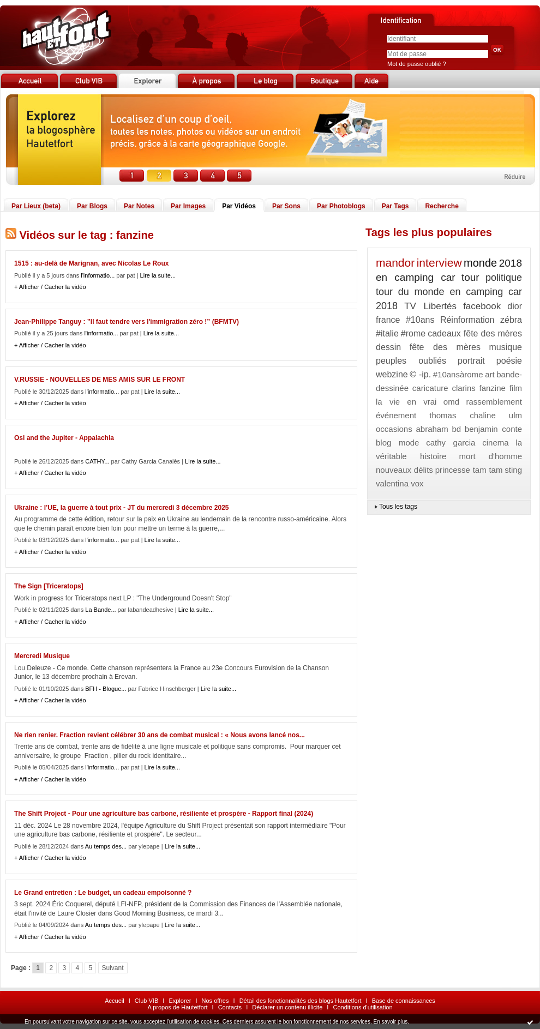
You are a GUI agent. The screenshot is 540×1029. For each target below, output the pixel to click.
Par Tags (395, 206)
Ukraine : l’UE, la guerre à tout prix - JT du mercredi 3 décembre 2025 (121, 508)
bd (456, 429)
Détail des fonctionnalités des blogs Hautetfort (300, 1000)
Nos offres (215, 1000)
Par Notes (139, 206)
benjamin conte (493, 429)
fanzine (492, 388)
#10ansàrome (458, 374)
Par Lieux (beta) (36, 206)
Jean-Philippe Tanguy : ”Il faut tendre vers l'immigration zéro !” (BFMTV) (126, 322)
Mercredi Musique (42, 656)
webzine (392, 374)
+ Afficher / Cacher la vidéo (50, 287)
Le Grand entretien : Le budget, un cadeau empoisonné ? (102, 892)
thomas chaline (462, 415)
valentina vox (400, 483)
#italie (387, 333)
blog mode (397, 442)
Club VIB (146, 1000)
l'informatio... (98, 275)
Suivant (113, 968)
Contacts (230, 1007)
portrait (471, 360)
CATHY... (97, 461)
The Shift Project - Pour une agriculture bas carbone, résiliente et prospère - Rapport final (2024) (163, 813)
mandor (395, 262)
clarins (463, 388)
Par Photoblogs (341, 206)
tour (470, 277)
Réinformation (467, 319)
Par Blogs (92, 206)
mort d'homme (490, 456)
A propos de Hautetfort (177, 1007)
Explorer (180, 1000)
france (388, 319)
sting (513, 469)
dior (514, 306)
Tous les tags (398, 506)
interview (439, 262)
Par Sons (286, 206)
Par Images (188, 206)
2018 (510, 263)
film (515, 388)
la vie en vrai (406, 401)
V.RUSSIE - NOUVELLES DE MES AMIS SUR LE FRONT (99, 379)
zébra (511, 319)
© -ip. (420, 374)
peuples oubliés (411, 360)
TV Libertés (430, 306)
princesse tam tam (469, 469)
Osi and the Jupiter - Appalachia (64, 438)
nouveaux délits (404, 469)
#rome (413, 333)
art (490, 374)
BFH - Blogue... (105, 688)
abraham (432, 429)
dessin (388, 347)
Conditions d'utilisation (362, 1007)
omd (451, 401)
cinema (495, 442)
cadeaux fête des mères (475, 333)
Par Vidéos (239, 206)
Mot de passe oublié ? (416, 64)
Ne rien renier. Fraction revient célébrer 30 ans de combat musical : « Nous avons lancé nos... (159, 735)
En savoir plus (390, 1022)
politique (503, 277)
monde (480, 263)
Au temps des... (106, 846)
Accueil (114, 1000)
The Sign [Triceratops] (48, 586)
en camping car (415, 277)
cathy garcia (450, 442)
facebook (482, 306)
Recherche (441, 206)
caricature (430, 388)
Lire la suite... (158, 275)
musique (505, 347)
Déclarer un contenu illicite (287, 1007)
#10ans (420, 319)
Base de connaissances (403, 1000)
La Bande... (100, 609)
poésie (509, 360)
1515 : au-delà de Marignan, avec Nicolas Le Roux (91, 263)
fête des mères (445, 347)
